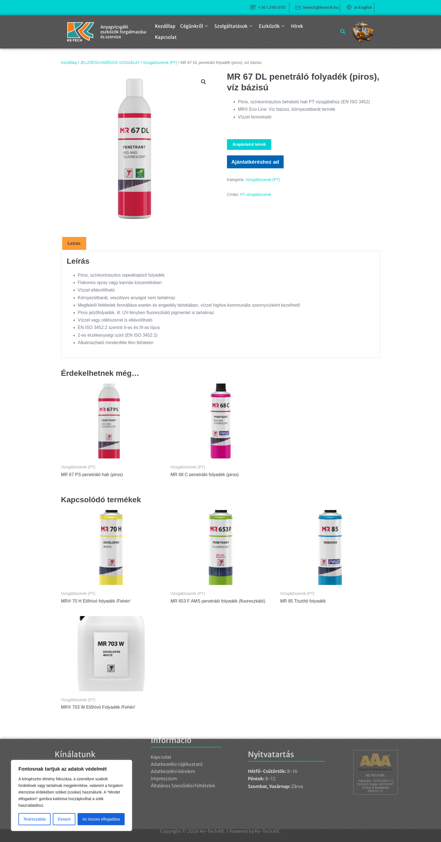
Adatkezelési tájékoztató (177, 725)
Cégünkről (194, 26)
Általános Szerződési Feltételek (183, 746)
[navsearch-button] (340, 31)
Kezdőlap (165, 26)
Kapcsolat (166, 37)
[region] (71, 795)
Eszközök (271, 26)
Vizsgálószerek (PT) (160, 62)
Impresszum (164, 739)
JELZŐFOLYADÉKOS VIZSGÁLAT (110, 62)
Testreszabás (34, 819)
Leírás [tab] (74, 243)
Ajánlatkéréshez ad (255, 162)
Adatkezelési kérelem (173, 732)
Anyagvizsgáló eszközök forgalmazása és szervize (123, 31)
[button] (204, 82)
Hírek (297, 26)
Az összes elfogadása (101, 819)
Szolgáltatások (233, 26)
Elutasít (64, 819)
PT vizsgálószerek (255, 194)
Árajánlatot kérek (249, 144)
